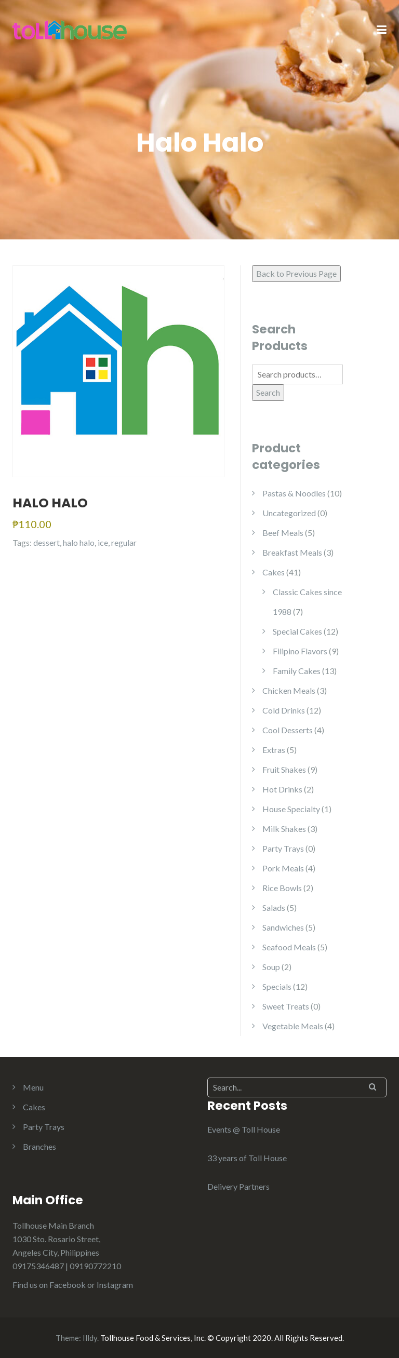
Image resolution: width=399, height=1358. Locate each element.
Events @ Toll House (243, 1129)
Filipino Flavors (300, 651)
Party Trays (283, 848)
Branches (39, 1146)
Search (268, 392)
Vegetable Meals (292, 1026)
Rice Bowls (282, 888)
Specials (276, 986)
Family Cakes (297, 671)
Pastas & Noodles (294, 493)
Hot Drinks (282, 789)
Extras (273, 750)
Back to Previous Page (296, 273)
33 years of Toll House (247, 1158)
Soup (271, 967)
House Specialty (291, 809)
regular (124, 542)
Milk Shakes (284, 828)
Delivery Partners (238, 1186)
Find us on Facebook (49, 1284)
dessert (46, 542)
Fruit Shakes (284, 769)
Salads (273, 907)
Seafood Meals (289, 947)
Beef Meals (282, 532)
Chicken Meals (288, 690)
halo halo (79, 542)
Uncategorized (289, 513)
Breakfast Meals (292, 552)
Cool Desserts (287, 730)
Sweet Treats (285, 1006)
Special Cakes (297, 631)
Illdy (90, 1337)
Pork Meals (283, 868)
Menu (33, 1087)
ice (103, 542)
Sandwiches (283, 927)
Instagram (115, 1284)
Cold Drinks (283, 710)
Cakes (273, 572)
